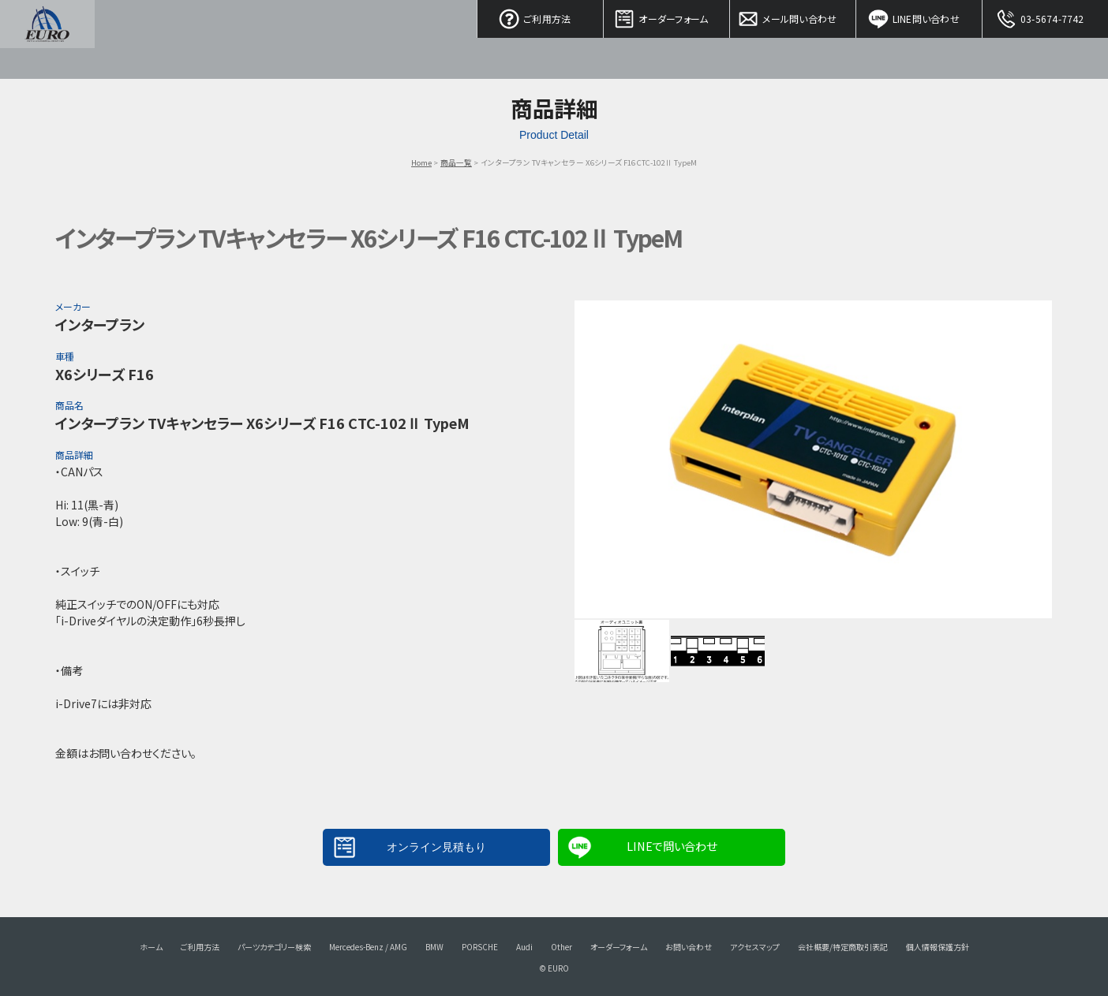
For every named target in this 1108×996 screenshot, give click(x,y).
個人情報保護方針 (937, 947)
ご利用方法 (540, 16)
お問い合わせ (688, 947)
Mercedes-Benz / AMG (368, 947)
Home (421, 162)
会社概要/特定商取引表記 (843, 947)
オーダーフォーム (666, 16)
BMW (434, 947)
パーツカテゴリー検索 (274, 947)
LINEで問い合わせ (672, 845)
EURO (47, 39)
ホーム (151, 947)
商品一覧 (456, 162)
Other (561, 947)
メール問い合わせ (793, 16)
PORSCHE (480, 947)
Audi (524, 947)
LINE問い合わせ (919, 16)
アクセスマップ (755, 947)
